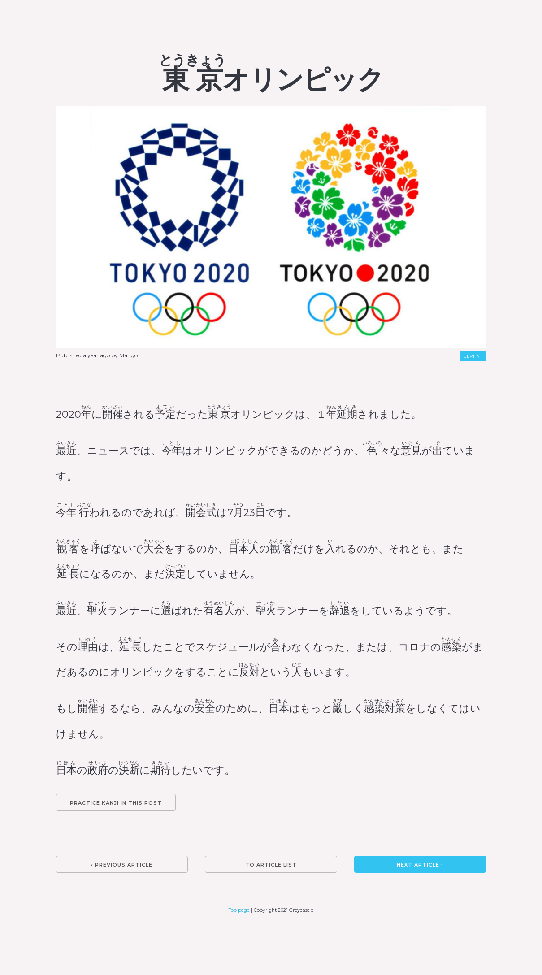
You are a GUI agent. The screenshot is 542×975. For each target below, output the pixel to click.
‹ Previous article (121, 865)
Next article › (420, 865)
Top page (239, 910)
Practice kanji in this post (116, 803)
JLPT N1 (472, 356)
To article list (271, 865)
